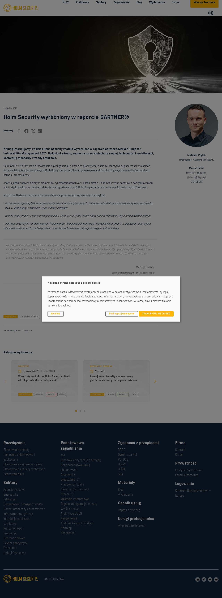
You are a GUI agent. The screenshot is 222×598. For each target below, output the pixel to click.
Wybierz (55, 314)
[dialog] (111, 299)
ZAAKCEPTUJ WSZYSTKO (156, 314)
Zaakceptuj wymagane (121, 314)
